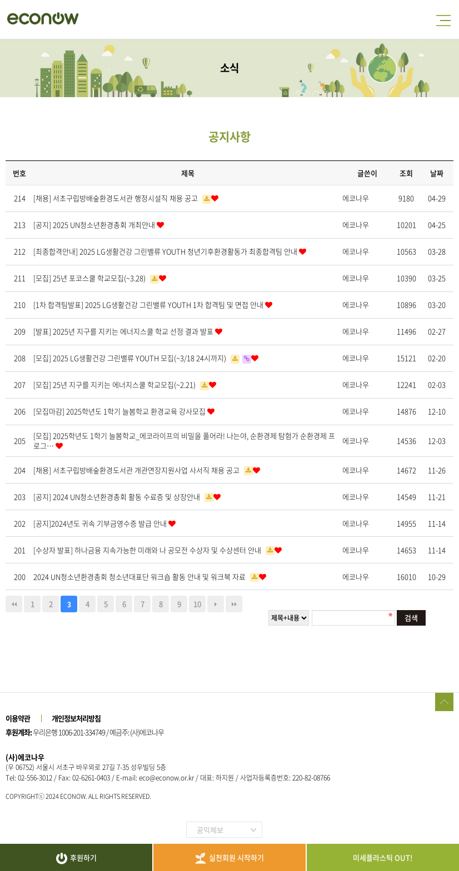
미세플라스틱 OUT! (382, 857)
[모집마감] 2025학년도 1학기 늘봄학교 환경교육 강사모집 (120, 411)
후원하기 (76, 858)
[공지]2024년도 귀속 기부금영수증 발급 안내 (100, 523)
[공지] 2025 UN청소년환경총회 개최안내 (95, 224)
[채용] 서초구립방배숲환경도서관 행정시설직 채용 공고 (116, 198)
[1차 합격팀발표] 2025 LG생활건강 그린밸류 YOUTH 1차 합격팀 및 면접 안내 (149, 304)
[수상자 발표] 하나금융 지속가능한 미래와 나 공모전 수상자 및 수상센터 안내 (148, 550)
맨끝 (234, 604)
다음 (215, 604)
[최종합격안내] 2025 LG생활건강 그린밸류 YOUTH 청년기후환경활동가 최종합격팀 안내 (166, 251)
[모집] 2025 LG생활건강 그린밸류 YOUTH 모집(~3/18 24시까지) (130, 358)
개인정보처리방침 (76, 718)
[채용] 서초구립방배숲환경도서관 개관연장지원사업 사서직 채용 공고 (137, 470)
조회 (406, 173)
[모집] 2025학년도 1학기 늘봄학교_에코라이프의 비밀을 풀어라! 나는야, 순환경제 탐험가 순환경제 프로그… (184, 440)
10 (197, 603)
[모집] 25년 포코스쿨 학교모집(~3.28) (90, 278)
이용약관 (18, 718)
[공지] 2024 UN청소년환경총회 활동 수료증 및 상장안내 (117, 496)
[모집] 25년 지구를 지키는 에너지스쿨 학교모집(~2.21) (115, 384)
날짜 (436, 173)
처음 (14, 604)
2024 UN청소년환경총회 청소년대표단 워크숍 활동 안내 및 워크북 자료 (140, 576)
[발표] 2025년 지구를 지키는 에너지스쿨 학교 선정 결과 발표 (124, 331)
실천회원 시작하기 (229, 858)
